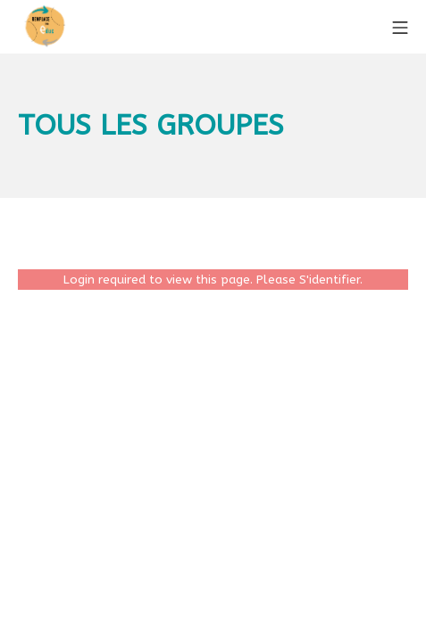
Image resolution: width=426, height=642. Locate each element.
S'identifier (329, 279)
